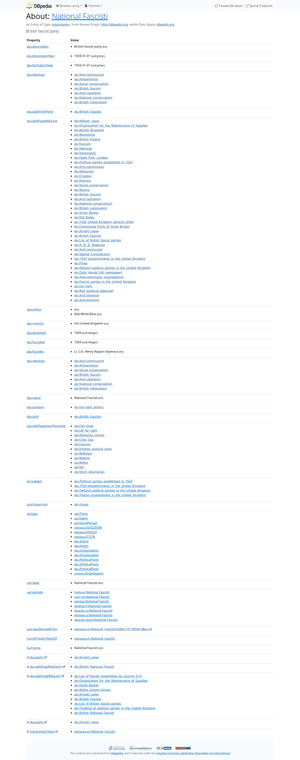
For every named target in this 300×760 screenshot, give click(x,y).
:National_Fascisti (94, 638)
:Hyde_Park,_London (91, 158)
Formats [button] (92, 6)
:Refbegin (83, 453)
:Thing (81, 514)
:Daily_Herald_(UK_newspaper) (98, 272)
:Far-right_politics (89, 407)
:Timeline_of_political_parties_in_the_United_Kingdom (114, 708)
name (34, 398)
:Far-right (83, 286)
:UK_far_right (85, 430)
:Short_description (89, 472)
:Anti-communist (88, 249)
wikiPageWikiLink (42, 121)
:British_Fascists (87, 111)
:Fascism (82, 144)
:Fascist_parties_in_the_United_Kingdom (105, 282)
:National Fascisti (91, 592)
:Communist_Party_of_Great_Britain (102, 226)
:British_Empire (87, 139)
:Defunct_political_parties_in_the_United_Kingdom (112, 268)
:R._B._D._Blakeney (89, 245)
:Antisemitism (86, 79)
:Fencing (82, 181)
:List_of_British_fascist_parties (97, 240)
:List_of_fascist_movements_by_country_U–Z (107, 676)
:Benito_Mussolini (89, 130)
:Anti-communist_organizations (99, 277)
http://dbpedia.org (114, 24)
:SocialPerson (85, 523)
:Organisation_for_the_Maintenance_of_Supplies (111, 125)
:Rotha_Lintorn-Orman (92, 690)
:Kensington (85, 153)
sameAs (35, 592)
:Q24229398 (88, 527)
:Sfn (79, 467)
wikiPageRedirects (46, 667)
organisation (61, 24)
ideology (36, 75)
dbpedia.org (165, 24)
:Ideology (83, 148)
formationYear (40, 65)
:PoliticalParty (86, 560)
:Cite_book (83, 426)
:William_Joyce (86, 121)
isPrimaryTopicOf (42, 638)
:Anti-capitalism (87, 93)
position (35, 407)
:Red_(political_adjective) (93, 291)
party (36, 657)
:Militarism (84, 171)
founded (36, 342)
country (35, 323)
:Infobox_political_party (93, 449)
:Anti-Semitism (86, 295)
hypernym (37, 504)
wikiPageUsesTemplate (46, 426)
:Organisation (86, 550)
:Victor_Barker (86, 213)
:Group (81, 504)
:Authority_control (89, 435)
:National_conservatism (93, 97)
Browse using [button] (67, 6)
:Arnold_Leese (86, 231)
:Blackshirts (84, 135)
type (32, 514)
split (32, 416)
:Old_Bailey (84, 217)
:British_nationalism (90, 102)
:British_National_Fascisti (94, 667)
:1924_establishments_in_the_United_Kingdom (109, 259)
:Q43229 (85, 532)
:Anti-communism (89, 75)
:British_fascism (87, 88)
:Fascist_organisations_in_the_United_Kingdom (110, 495)
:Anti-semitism (86, 300)
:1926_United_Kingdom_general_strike (104, 222)
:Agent (81, 518)
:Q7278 (84, 537)
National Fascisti (80, 16)
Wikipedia (117, 753)
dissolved (36, 333)
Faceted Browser (229, 6)
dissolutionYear (41, 56)
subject (34, 481)
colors (34, 309)
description (38, 46)
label (33, 583)
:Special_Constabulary (92, 254)
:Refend (82, 458)
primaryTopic (42, 731)
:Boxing (81, 190)
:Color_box (84, 440)
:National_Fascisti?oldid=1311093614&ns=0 (113, 629)
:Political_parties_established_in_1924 (103, 162)
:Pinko (80, 263)
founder (35, 351)
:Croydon (83, 176)
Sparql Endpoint (259, 6)
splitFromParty (40, 111)
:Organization (89, 573)
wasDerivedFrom (42, 629)
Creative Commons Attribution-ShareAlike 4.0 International (193, 753)
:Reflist (81, 463)
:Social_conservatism (91, 84)
